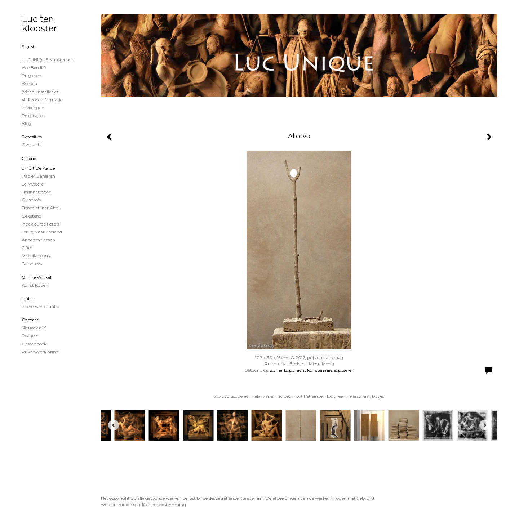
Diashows (32, 263)
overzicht (32, 144)
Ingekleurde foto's (40, 224)
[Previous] (113, 425)
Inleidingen (33, 107)
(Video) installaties (40, 91)
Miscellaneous (36, 255)
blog (26, 123)
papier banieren (38, 176)
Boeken (29, 83)
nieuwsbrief (34, 327)
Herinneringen (37, 192)
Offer (27, 247)
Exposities (32, 136)
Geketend (31, 216)
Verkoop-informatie (42, 99)
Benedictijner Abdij (41, 207)
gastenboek (34, 344)
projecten (31, 75)
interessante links (40, 306)
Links (27, 298)
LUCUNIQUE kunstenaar (48, 59)
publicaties (33, 115)
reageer (30, 335)
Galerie (29, 158)
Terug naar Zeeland (42, 232)
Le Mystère (33, 184)
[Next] (484, 425)
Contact (30, 319)
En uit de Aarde (38, 168)
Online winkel (36, 277)
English (28, 46)
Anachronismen (38, 239)
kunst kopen (35, 285)
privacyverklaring (40, 351)
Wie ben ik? (34, 67)
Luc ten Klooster (39, 24)
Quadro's (31, 199)
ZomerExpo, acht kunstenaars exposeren (312, 370)
